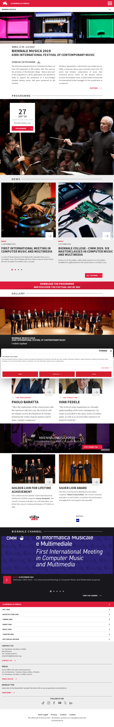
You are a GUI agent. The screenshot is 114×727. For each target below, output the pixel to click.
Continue (94, 88)
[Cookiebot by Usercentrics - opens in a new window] (96, 351)
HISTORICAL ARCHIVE (11, 639)
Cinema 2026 (7, 619)
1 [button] (12, 270)
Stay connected (91, 447)
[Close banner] (111, 351)
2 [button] (15, 270)
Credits (72, 714)
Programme (21, 128)
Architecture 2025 (11, 614)
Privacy (54, 714)
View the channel (90, 595)
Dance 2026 (7, 624)
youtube (59, 704)
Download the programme (23, 62)
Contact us (7, 660)
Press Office (7, 679)
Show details (105, 368)
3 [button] (18, 270)
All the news (92, 275)
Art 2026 (6, 609)
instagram (48, 704)
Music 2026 (7, 629)
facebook (54, 704)
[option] (57, 137)
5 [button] (63, 591)
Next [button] (107, 152)
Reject (20, 374)
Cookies (63, 714)
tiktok (43, 704)
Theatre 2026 (8, 634)
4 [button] (21, 270)
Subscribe (6, 692)
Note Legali (43, 714)
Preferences (57, 374)
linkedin (70, 704)
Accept (94, 374)
